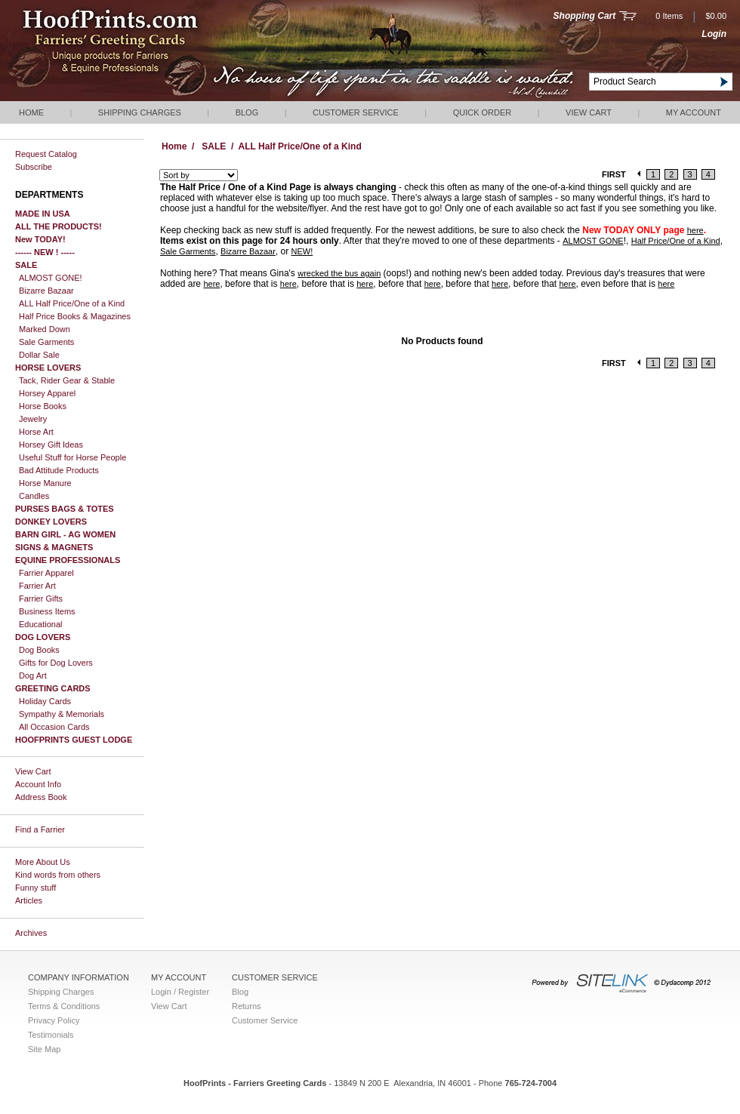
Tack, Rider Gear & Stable (67, 380)
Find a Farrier (40, 829)
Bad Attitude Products (59, 470)
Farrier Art (37, 585)
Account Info (38, 784)
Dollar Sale (39, 354)
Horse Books (42, 406)
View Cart (589, 112)
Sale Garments (46, 341)
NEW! (302, 251)
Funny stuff (35, 887)
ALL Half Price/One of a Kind (72, 303)
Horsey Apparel (47, 393)
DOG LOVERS (42, 637)
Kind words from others (57, 874)
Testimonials (51, 1034)
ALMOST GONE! (50, 277)
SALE (26, 264)
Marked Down (44, 329)
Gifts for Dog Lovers (56, 662)
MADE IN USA (42, 213)
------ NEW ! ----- (45, 252)
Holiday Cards (45, 701)
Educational (41, 624)
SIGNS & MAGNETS (54, 547)
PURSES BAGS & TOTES (64, 508)
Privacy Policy (53, 1020)
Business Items (47, 611)
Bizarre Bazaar (46, 290)
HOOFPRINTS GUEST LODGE (73, 739)
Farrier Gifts (41, 598)
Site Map (44, 1049)
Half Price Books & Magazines (75, 316)
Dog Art (33, 675)
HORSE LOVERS (48, 367)
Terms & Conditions (64, 1006)
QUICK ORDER (482, 112)
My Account (693, 112)
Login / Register (180, 991)
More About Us (42, 861)
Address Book (40, 797)
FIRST (614, 174)
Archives (31, 932)
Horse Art (36, 431)
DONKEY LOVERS (51, 521)
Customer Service (356, 112)
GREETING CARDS (53, 688)
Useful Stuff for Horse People (72, 457)
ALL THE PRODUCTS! (58, 226)
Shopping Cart (584, 16)
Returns (246, 1006)
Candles (34, 495)
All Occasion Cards (54, 726)
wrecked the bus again (339, 273)
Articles (28, 900)
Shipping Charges (139, 112)
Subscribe (33, 166)
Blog (247, 112)
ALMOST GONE (593, 240)
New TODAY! (40, 239)
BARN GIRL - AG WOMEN (65, 534)
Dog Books (39, 649)
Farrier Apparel (46, 572)
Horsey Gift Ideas (51, 444)
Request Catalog (46, 153)
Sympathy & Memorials (61, 714)
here (695, 230)
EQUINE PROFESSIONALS (67, 560)
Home (31, 112)
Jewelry (33, 418)
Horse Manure (45, 483)
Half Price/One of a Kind (675, 240)
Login (713, 34)
